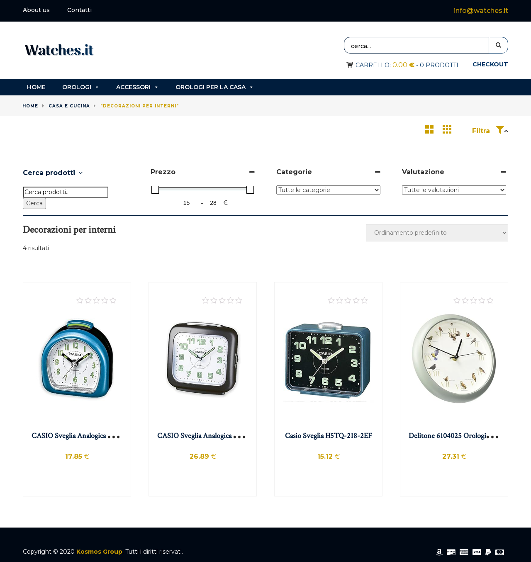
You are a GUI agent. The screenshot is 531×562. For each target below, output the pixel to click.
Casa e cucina (69, 106)
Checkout (490, 64)
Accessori (137, 87)
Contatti (79, 10)
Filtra (488, 131)
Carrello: (385, 65)
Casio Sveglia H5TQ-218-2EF (328, 435)
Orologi (81, 87)
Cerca (34, 203)
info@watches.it (481, 11)
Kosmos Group (99, 551)
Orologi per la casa (214, 87)
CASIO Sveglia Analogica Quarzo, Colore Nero (226, 435)
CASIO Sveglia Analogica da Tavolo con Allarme (102, 435)
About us (36, 10)
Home (36, 87)
